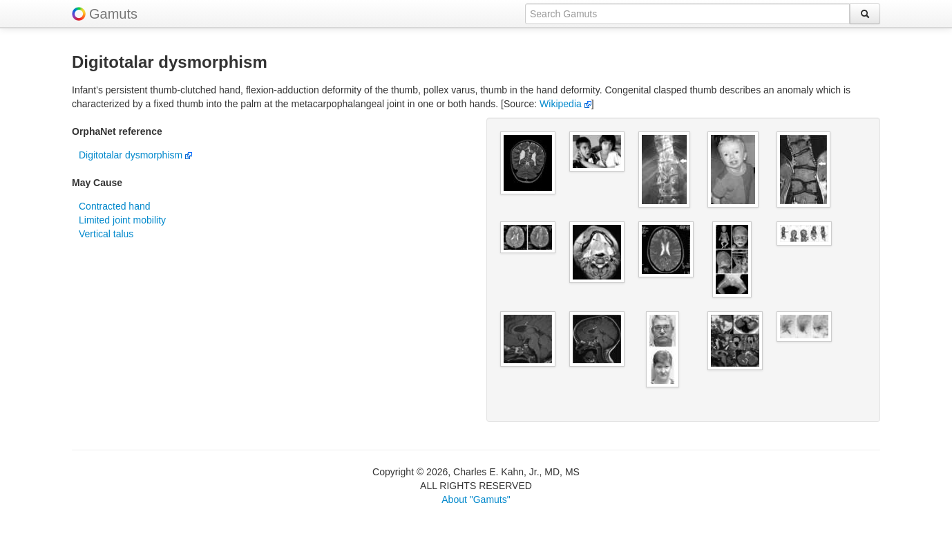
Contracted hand (115, 206)
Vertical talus (106, 233)
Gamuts (113, 13)
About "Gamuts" (475, 499)
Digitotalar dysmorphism (135, 155)
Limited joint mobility (122, 220)
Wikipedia (565, 103)
